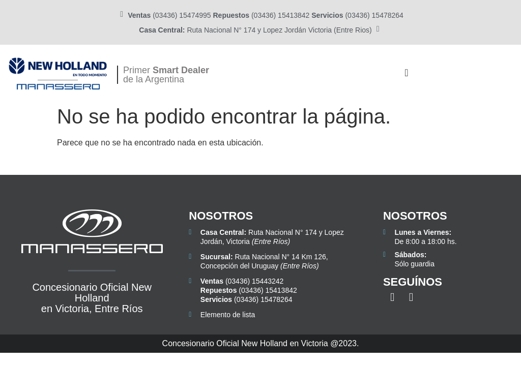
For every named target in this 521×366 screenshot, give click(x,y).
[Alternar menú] (406, 73)
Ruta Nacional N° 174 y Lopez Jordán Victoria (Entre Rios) (255, 30)
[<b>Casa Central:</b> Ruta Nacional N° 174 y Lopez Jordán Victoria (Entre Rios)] (378, 29)
